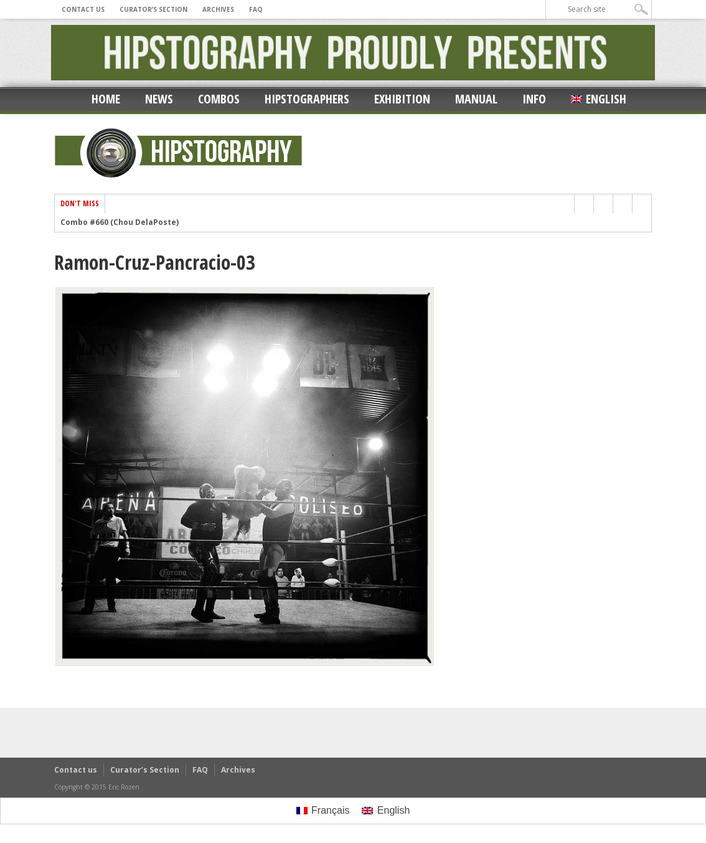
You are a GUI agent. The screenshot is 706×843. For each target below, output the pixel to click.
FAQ (256, 9)
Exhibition (402, 98)
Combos (219, 98)
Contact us (83, 9)
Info (534, 98)
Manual (476, 98)
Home (106, 98)
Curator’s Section (153, 9)
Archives (218, 9)
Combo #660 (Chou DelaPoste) (119, 222)
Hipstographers (307, 98)
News (159, 98)
